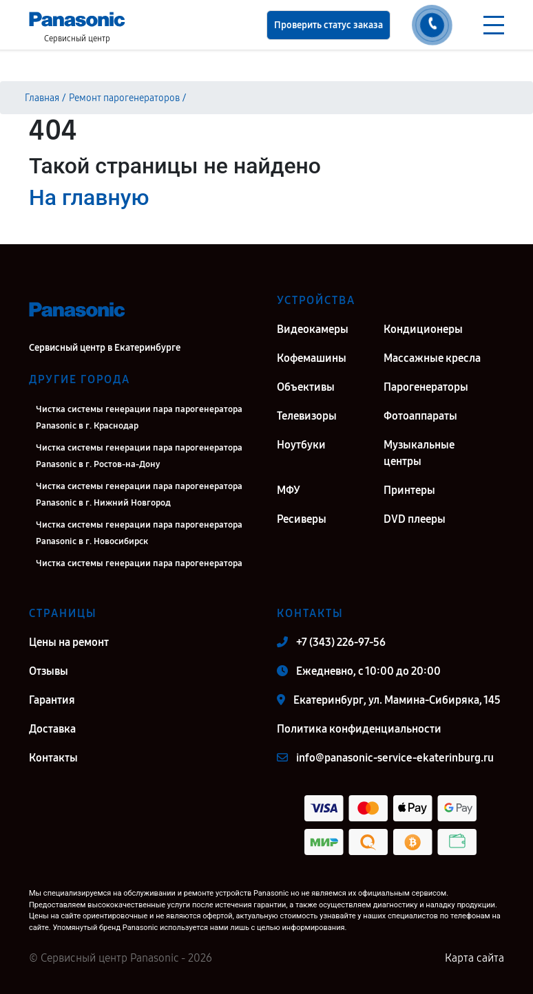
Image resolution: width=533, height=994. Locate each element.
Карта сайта (474, 957)
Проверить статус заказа (328, 25)
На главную (89, 197)
